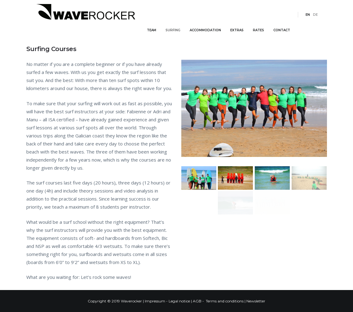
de (315, 25)
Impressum (155, 301)
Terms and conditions (225, 301)
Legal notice (179, 301)
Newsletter (255, 301)
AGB (197, 301)
